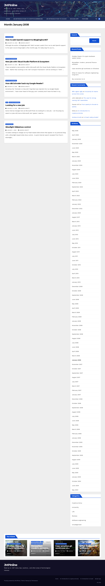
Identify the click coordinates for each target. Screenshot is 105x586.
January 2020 (76, 213)
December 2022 (77, 208)
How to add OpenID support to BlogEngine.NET (26, 40)
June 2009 (75, 299)
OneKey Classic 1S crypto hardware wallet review (15, 548)
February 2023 (76, 200)
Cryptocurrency (77, 503)
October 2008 (76, 330)
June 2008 (75, 347)
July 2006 (75, 416)
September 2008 (77, 334)
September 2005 (77, 455)
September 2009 (77, 295)
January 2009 (76, 321)
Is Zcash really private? (91, 117)
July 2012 (75, 234)
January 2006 (76, 438)
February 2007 (76, 390)
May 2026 (75, 130)
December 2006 (77, 399)
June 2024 (75, 178)
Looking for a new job (15, 105)
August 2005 (76, 459)
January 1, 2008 (12, 130)
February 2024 (76, 182)
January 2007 (76, 394)
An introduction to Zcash (56, 19)
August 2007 (76, 377)
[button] (96, 19)
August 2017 (76, 217)
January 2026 (76, 139)
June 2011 (75, 260)
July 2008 (75, 343)
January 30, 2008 (12, 43)
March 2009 (76, 312)
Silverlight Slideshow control (18, 127)
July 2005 (75, 464)
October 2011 (76, 247)
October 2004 (76, 481)
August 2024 (76, 169)
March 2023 (76, 195)
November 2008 (77, 325)
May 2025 (75, 152)
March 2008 (76, 356)
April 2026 (75, 135)
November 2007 (77, 364)
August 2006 (76, 412)
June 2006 (75, 420)
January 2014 (76, 226)
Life (7, 102)
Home (8, 19)
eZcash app (74, 19)
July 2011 (75, 256)
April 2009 (75, 308)
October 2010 (76, 265)
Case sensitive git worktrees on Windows (85, 68)
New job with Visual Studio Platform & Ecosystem (27, 62)
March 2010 (75, 278)
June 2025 (75, 148)
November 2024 (77, 165)
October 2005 (76, 451)
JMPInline (10, 5)
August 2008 (76, 338)
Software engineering (11, 58)
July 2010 (75, 269)
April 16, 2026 (61, 551)
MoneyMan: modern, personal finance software (39, 548)
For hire (85, 19)
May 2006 (75, 425)
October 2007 (76, 368)
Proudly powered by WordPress (12, 580)
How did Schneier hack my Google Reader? (24, 83)
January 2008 (76, 360)
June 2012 (75, 239)
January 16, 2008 (12, 86)
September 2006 (77, 407)
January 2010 (76, 282)
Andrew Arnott (24, 43)
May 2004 (75, 490)
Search (74, 35)
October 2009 (76, 291)
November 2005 (77, 446)
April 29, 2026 (37, 551)
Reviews (74, 516)
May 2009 (75, 304)
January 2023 (76, 204)
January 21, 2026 (86, 551)
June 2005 (75, 468)
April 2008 (75, 351)
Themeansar (34, 580)
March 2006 (76, 429)
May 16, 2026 (12, 551)
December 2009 (77, 286)
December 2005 (77, 442)
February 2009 (76, 317)
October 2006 (76, 403)
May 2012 (75, 243)
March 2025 (76, 156)
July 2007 (75, 381)
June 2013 (75, 230)
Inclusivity (75, 507)
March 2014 (75, 221)
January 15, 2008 (12, 108)
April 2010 (75, 273)
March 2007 (76, 386)
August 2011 (76, 252)
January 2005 (76, 477)
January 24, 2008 (12, 64)
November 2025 (77, 143)
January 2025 (76, 161)
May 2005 (75, 472)
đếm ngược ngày (77, 91)
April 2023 (75, 191)
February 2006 (76, 433)
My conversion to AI (78, 79)
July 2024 (75, 174)
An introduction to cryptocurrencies (28, 19)
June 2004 (75, 485)
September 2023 (77, 187)
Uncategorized (9, 124)
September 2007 (77, 373)
